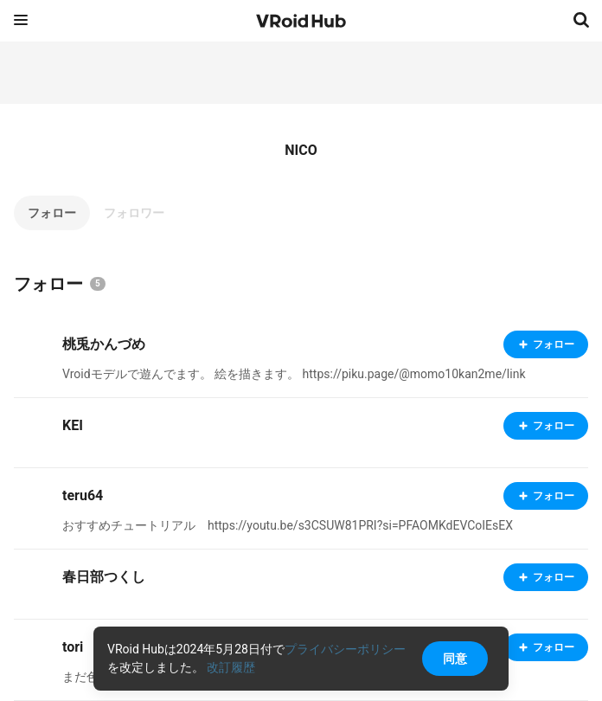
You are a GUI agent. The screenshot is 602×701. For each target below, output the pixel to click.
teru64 (82, 495)
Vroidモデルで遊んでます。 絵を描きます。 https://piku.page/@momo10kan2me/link (293, 374)
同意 (455, 659)
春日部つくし (103, 577)
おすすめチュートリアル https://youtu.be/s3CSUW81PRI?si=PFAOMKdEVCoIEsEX (287, 525)
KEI (72, 425)
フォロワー (134, 213)
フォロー (52, 213)
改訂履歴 (231, 667)
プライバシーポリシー (345, 649)
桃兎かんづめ (103, 344)
